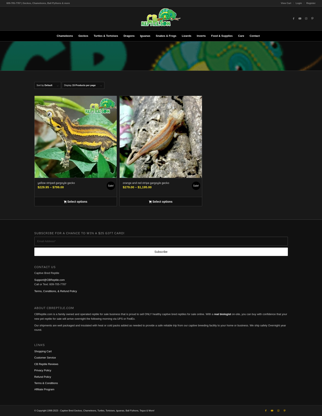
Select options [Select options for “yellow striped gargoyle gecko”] (75, 202)
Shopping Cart (43, 351)
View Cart (286, 3)
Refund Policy (42, 376)
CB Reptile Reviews (46, 364)
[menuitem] (286, 3)
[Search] (265, 36)
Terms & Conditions (46, 383)
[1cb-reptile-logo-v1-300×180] (161, 18)
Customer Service (45, 357)
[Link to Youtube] (300, 18)
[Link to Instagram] (306, 18)
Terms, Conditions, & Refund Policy (55, 291)
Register (311, 3)
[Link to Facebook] (293, 18)
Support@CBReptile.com (49, 279)
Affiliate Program (44, 389)
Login (299, 3)
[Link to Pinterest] (312, 18)
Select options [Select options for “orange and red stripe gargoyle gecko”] (160, 202)
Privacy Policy (42, 370)
